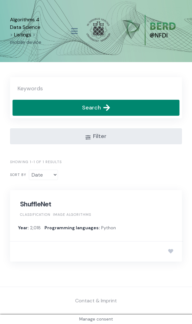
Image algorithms (72, 214)
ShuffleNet (35, 204)
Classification (35, 214)
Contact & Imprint (96, 300)
